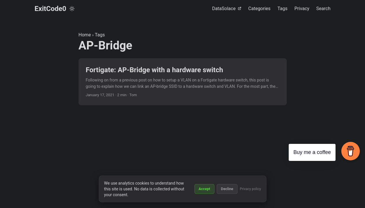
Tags (100, 35)
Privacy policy (250, 189)
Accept (204, 189)
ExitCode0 (50, 9)
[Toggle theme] (71, 8)
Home (85, 35)
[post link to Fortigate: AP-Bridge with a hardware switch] (182, 82)
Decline (227, 189)
